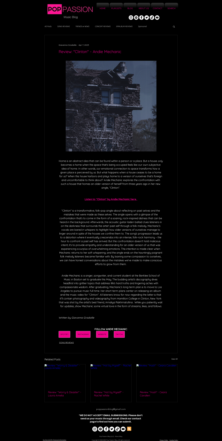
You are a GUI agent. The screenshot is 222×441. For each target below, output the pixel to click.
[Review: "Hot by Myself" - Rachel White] (111, 375)
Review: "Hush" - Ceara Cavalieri (153, 394)
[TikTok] (152, 17)
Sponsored (142, 26)
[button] (174, 26)
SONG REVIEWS (63, 26)
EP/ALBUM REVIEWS (124, 26)
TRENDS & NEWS (82, 26)
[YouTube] (157, 17)
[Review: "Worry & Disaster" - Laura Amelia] (65, 375)
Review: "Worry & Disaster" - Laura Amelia (64, 394)
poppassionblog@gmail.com (111, 409)
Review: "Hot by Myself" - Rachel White (108, 394)
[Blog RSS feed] (129, 429)
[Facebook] (141, 17)
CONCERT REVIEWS (102, 26)
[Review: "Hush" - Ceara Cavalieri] (156, 375)
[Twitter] (146, 17)
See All (174, 359)
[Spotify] (136, 17)
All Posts (48, 26)
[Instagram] (131, 17)
